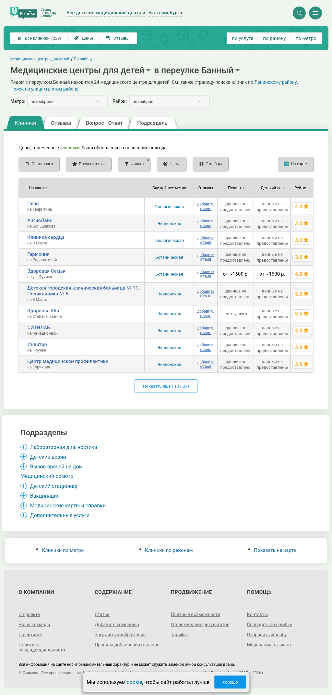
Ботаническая (169, 257)
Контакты (257, 614)
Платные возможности (195, 614)
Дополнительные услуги (59, 515)
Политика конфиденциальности (41, 647)
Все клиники (39, 38)
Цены (83, 38)
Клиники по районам (166, 550)
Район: (120, 101)
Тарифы (179, 634)
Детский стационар (53, 486)
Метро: (17, 101)
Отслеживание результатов (200, 624)
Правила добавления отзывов (127, 644)
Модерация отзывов (269, 644)
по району (274, 38)
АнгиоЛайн (40, 220)
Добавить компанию (117, 624)
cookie (134, 682)
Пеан (33, 203)
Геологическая (169, 206)
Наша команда (34, 624)
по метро (306, 38)
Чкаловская (169, 223)
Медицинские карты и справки (68, 506)
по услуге (243, 38)
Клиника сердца (46, 237)
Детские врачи (48, 457)
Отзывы (118, 38)
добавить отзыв (205, 206)
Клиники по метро (60, 550)
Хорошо (230, 682)
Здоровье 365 (43, 311)
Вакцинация (45, 496)
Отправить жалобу (267, 634)
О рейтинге (30, 634)
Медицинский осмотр (47, 476)
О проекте (29, 614)
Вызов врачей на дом (56, 467)
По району (83, 59)
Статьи (102, 614)
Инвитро (37, 344)
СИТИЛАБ (38, 327)
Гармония (38, 254)
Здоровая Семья (46, 271)
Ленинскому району (276, 82)
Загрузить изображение (120, 634)
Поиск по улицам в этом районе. (45, 89)
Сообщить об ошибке (269, 624)
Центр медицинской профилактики (67, 361)
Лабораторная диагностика (63, 447)
